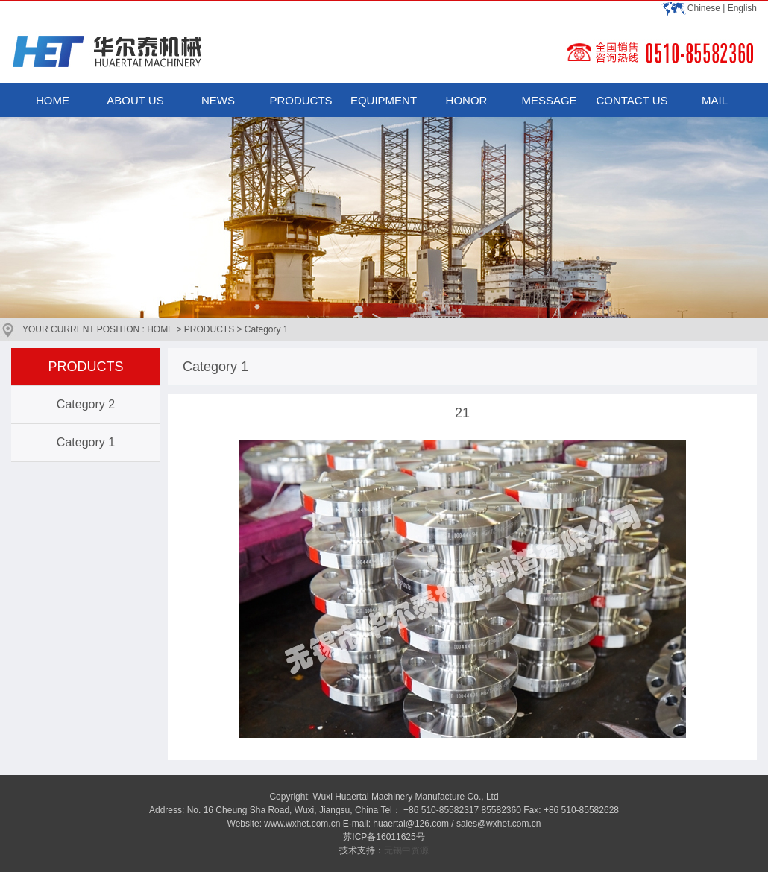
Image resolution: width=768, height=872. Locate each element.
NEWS (218, 100)
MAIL (715, 100)
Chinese (703, 8)
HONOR (467, 100)
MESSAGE (548, 100)
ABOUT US (135, 100)
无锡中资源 (406, 850)
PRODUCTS (300, 100)
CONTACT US (631, 100)
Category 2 (86, 404)
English (742, 8)
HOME (52, 100)
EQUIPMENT (383, 100)
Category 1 (86, 442)
